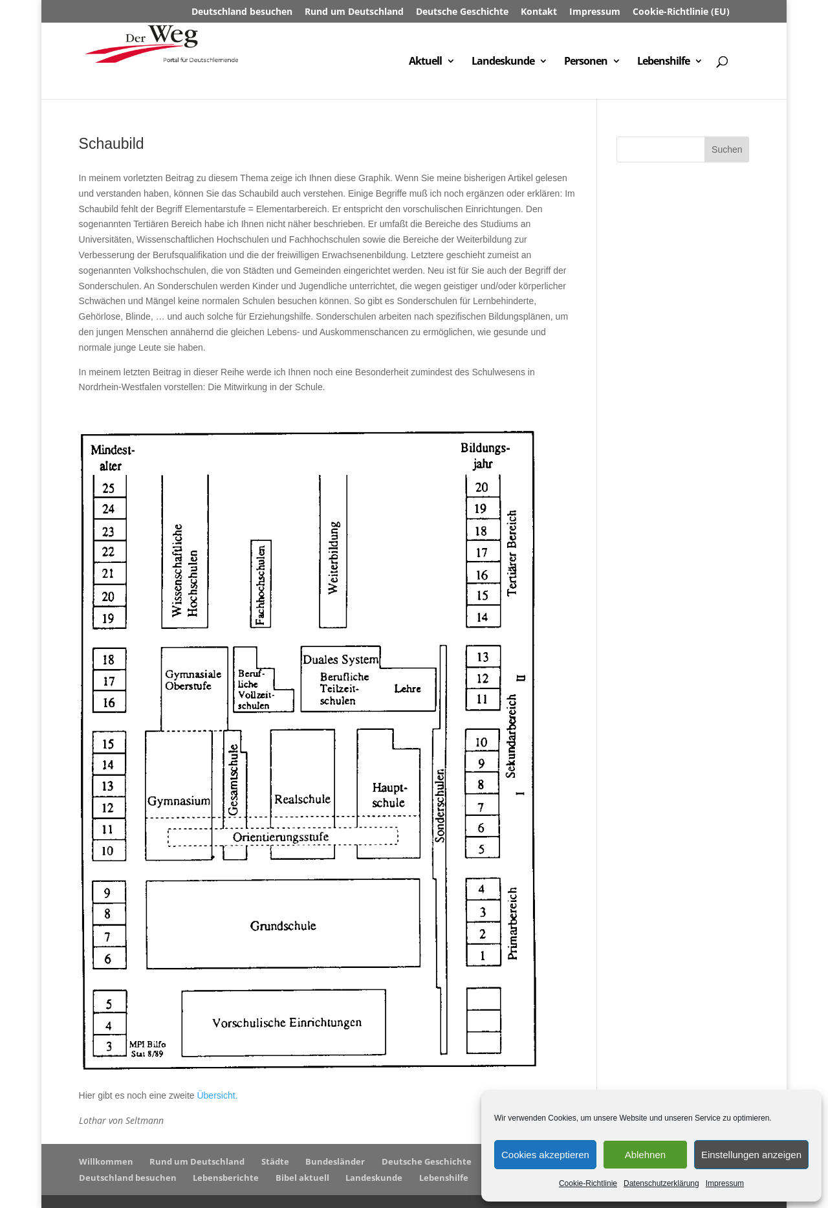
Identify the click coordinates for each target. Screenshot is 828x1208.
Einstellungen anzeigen (751, 1154)
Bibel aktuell (302, 1177)
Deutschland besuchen (241, 12)
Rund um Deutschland (354, 12)
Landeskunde (503, 62)
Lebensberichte (226, 1177)
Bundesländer (335, 1161)
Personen (585, 62)
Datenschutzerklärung (661, 1183)
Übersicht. (217, 1095)
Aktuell (425, 62)
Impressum (725, 1183)
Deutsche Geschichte (462, 12)
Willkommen (106, 1161)
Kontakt (539, 12)
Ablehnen (645, 1154)
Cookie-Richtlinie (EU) (681, 12)
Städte (275, 1161)
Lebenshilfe (663, 62)
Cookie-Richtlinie (588, 1183)
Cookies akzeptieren (545, 1154)
